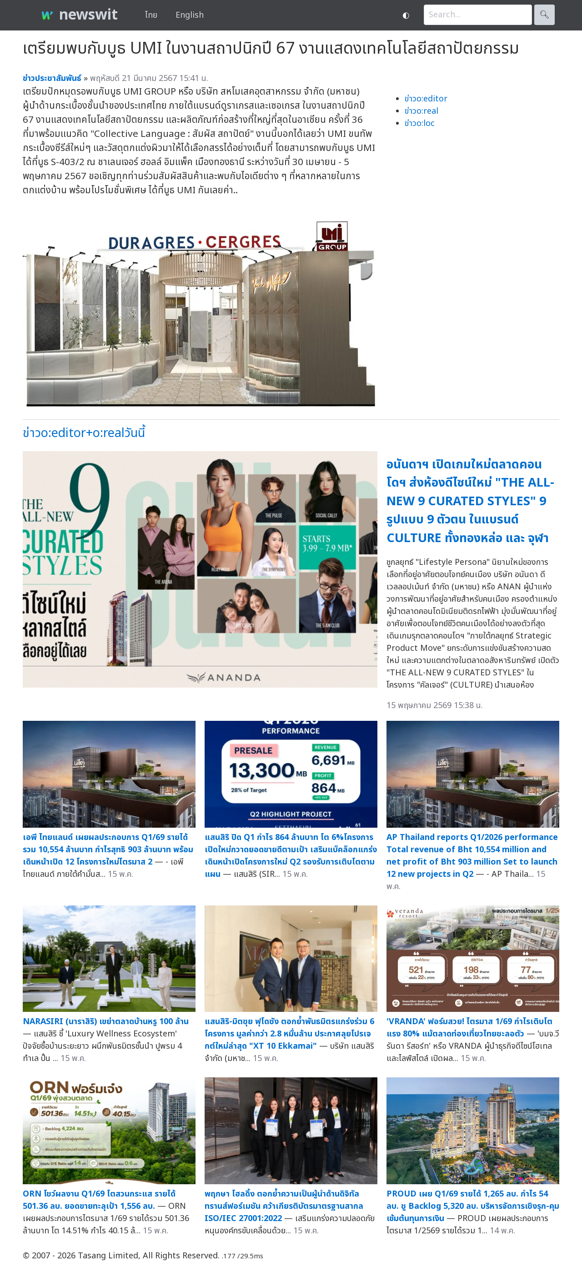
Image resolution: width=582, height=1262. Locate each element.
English (190, 15)
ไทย (151, 15)
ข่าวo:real (421, 111)
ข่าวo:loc (420, 123)
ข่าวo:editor (426, 99)
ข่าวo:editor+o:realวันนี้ (84, 433)
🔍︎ (544, 15)
